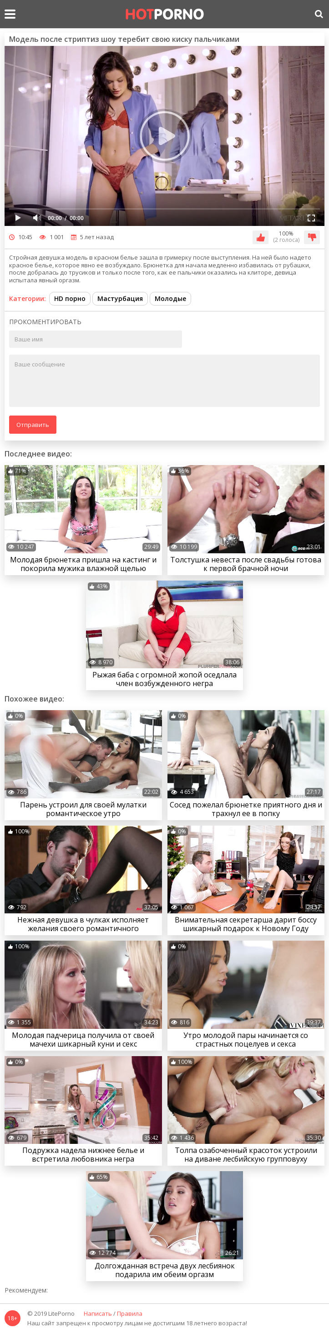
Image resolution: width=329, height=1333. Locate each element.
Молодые (170, 298)
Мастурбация (120, 298)
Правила (129, 1314)
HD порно (70, 298)
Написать (98, 1314)
